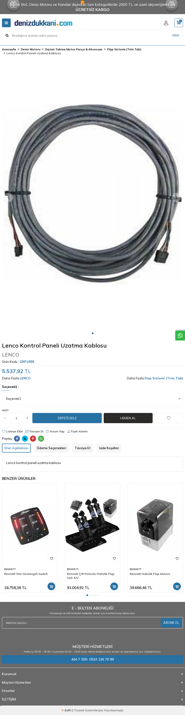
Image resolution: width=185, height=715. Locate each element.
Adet (5, 410)
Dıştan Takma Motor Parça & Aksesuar (73, 49)
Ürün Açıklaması (16, 448)
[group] (92, 195)
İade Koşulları (109, 448)
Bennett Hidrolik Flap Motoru (150, 574)
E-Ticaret (78, 710)
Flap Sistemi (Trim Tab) (124, 49)
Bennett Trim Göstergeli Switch (26, 574)
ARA (175, 35)
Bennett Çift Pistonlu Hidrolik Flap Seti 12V (90, 576)
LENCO (10, 354)
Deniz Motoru (30, 49)
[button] (92, 333)
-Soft (66, 710)
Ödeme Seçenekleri (51, 448)
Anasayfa (9, 49)
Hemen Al (128, 418)
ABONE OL (171, 623)
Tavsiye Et (34, 431)
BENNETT (10, 569)
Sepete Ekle (67, 418)
